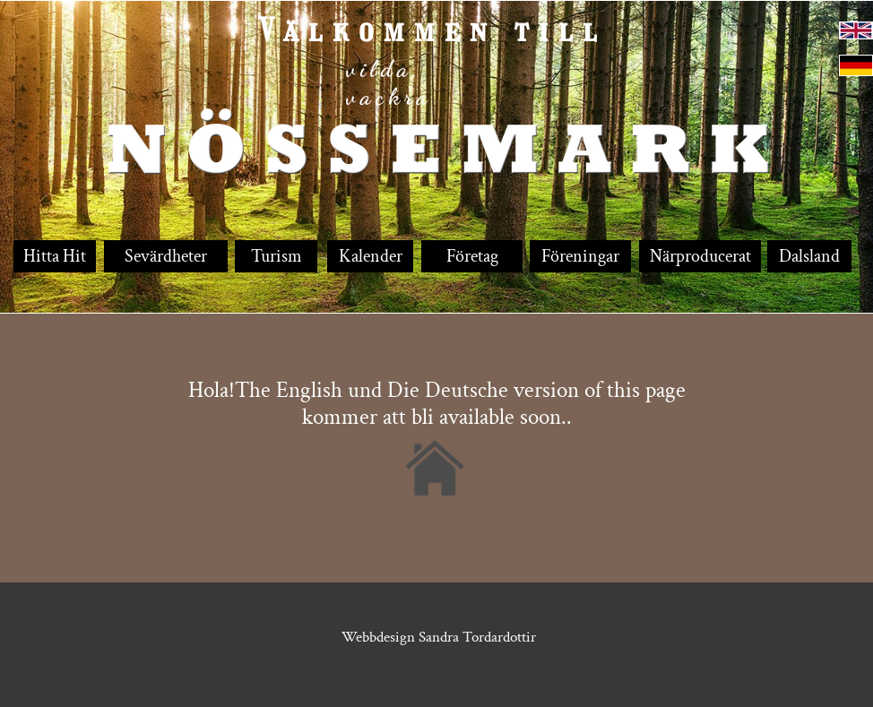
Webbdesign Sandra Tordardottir (440, 637)
